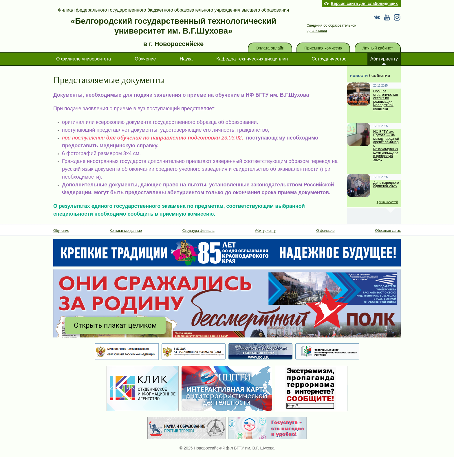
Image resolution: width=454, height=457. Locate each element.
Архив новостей (387, 202)
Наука (186, 58)
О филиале (325, 231)
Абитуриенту (384, 58)
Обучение (145, 58)
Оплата (270, 48)
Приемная (323, 48)
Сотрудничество (329, 58)
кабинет (378, 48)
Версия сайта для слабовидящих (364, 3)
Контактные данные (126, 231)
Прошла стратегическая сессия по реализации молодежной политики (385, 100)
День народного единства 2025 (386, 184)
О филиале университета (83, 58)
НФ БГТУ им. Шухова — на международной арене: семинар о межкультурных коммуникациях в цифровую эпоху (386, 145)
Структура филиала (198, 231)
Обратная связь (388, 231)
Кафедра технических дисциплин (252, 58)
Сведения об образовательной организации (331, 28)
